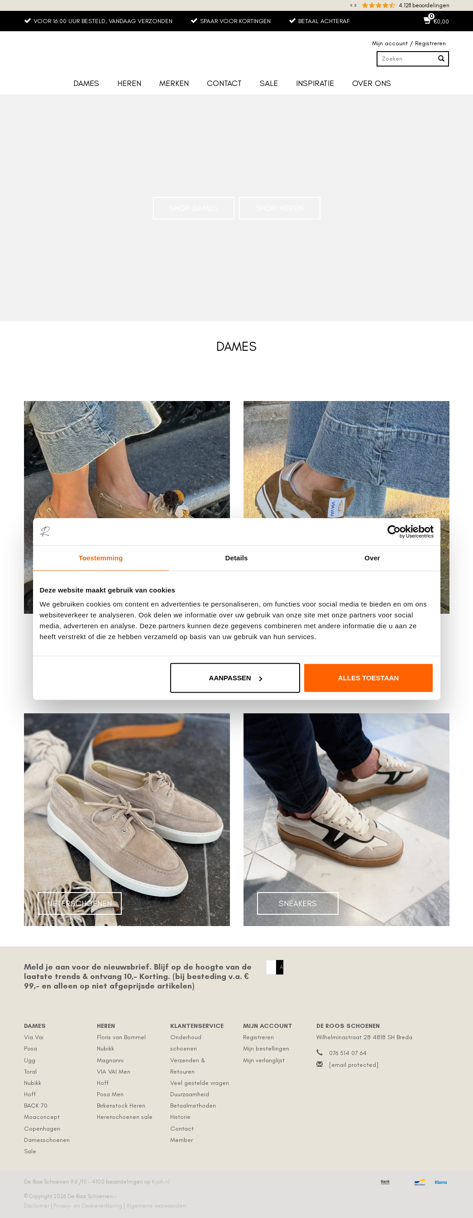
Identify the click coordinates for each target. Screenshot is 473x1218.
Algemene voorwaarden (156, 1206)
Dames (86, 83)
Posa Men (110, 1094)
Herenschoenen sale (125, 1117)
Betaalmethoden (193, 1105)
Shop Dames (193, 208)
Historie (180, 1117)
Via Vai (33, 1037)
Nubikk (32, 1083)
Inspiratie (315, 83)
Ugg (29, 1060)
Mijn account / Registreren (409, 43)
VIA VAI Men (113, 1071)
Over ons (371, 83)
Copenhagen (42, 1128)
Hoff (30, 1094)
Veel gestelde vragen (199, 1083)
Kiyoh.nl (161, 1182)
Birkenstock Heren (121, 1105)
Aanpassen (235, 678)
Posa (30, 1048)
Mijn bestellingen (266, 1048)
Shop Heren (279, 208)
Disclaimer (37, 1206)
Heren (129, 83)
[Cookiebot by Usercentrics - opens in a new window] (394, 531)
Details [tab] (236, 557)
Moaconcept (42, 1117)
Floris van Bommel (121, 1037)
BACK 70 (36, 1105)
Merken (174, 83)
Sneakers (298, 903)
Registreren (258, 1037)
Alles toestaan (368, 678)
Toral (30, 1071)
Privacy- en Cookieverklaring (88, 1206)
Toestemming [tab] (101, 557)
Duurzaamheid (189, 1094)
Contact (224, 83)
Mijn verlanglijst (264, 1060)
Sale (269, 83)
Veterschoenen (80, 903)
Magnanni (110, 1060)
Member (181, 1140)
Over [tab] (372, 557)
